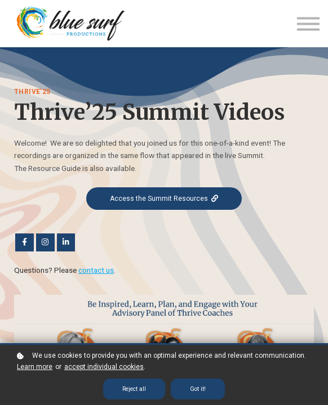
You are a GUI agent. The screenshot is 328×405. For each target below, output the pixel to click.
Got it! (198, 389)
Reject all (134, 389)
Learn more (34, 367)
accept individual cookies (104, 367)
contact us (96, 268)
